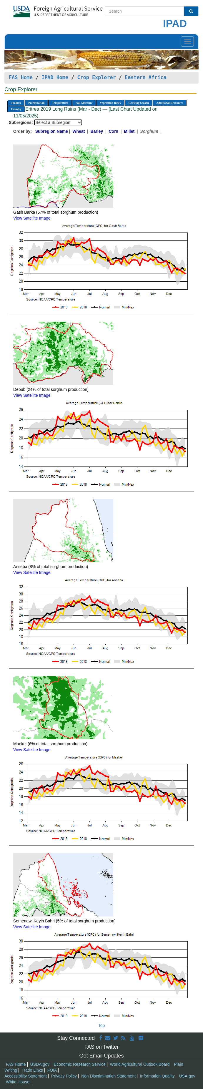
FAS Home (21, 77)
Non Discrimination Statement (108, 1076)
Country (16, 109)
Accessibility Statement (25, 1076)
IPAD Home (54, 77)
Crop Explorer (96, 77)
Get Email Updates (101, 1056)
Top (101, 1025)
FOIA (52, 1070)
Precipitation (36, 102)
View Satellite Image (32, 218)
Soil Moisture (84, 102)
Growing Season (138, 102)
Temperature (60, 102)
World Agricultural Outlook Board (140, 1064)
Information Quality (157, 1076)
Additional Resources (169, 102)
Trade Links (32, 1070)
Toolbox (16, 102)
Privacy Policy (64, 1076)
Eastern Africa (145, 77)
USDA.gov (39, 1064)
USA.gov (187, 1076)
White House (17, 1082)
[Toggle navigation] (187, 41)
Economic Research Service (80, 1064)
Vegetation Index (110, 102)
